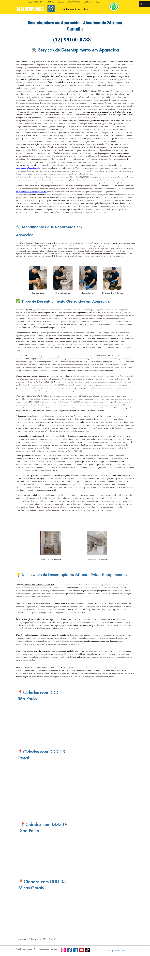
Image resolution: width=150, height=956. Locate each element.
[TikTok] (87, 950)
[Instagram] (63, 950)
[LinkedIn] (75, 950)
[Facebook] (69, 950)
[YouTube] (81, 950)
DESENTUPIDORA (30, 9)
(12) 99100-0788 (72, 39)
